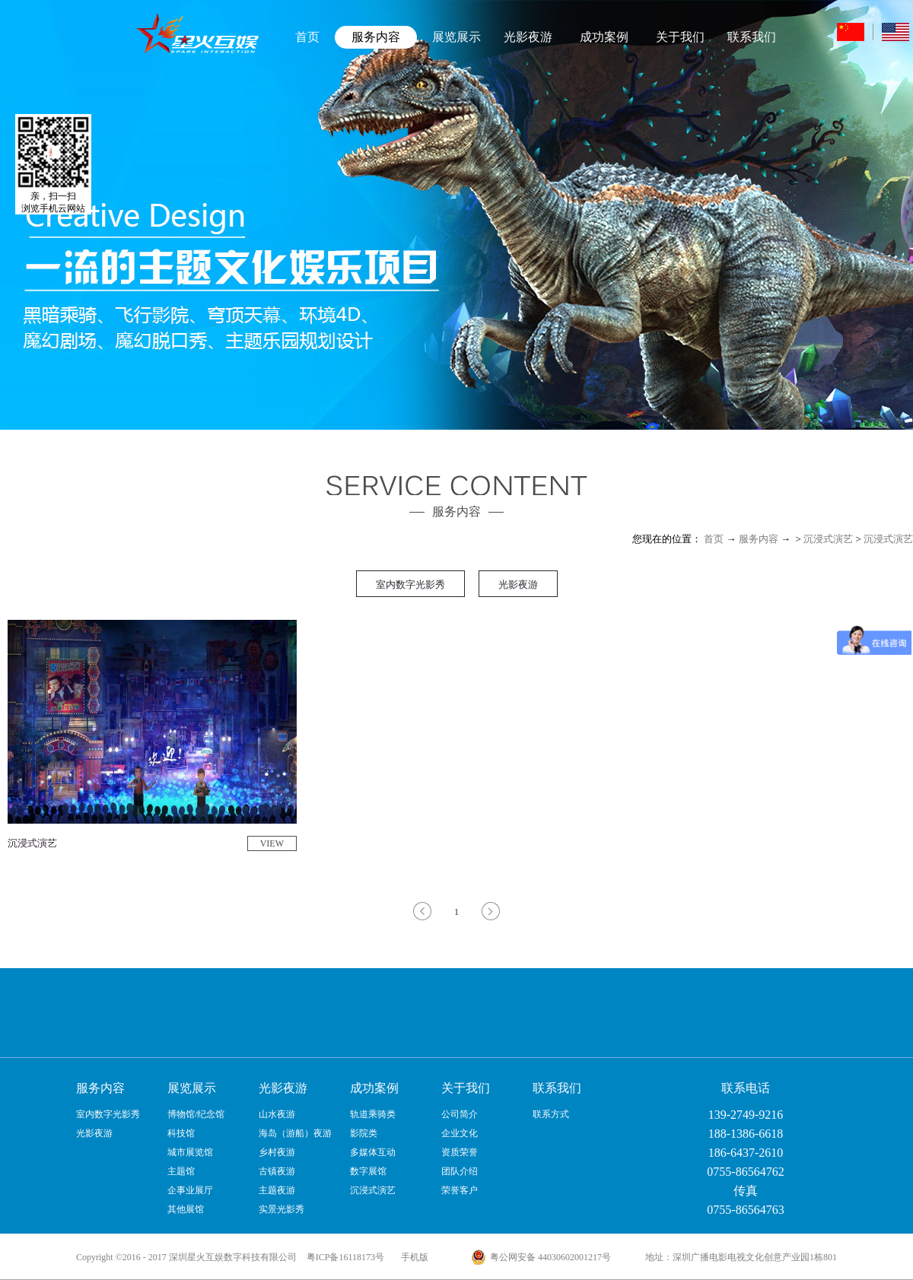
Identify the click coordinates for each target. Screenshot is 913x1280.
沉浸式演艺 (828, 539)
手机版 (412, 1257)
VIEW (272, 843)
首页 (307, 36)
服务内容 (758, 539)
